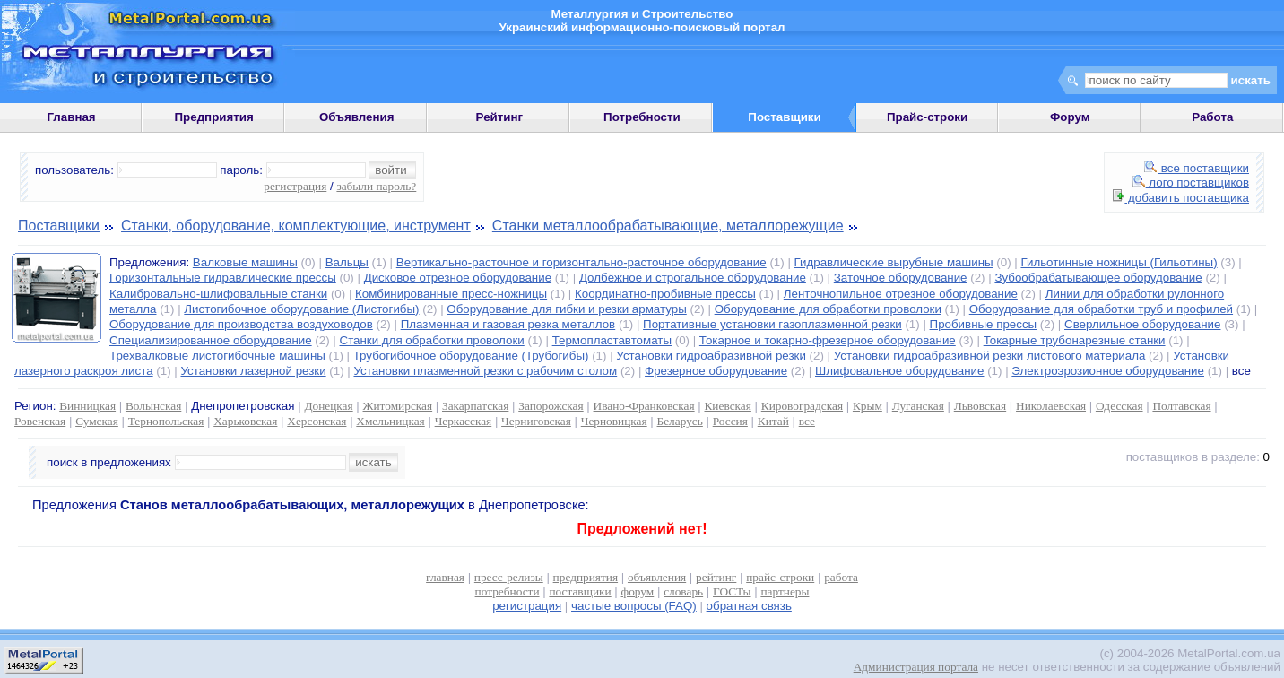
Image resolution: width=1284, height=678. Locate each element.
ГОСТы (731, 591)
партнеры (784, 591)
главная (445, 577)
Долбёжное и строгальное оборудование (692, 277)
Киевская (727, 406)
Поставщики (59, 225)
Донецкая (328, 406)
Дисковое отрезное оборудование (457, 277)
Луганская (918, 406)
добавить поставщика (1181, 197)
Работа (1212, 117)
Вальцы (347, 262)
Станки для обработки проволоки (432, 340)
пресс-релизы (508, 577)
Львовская (980, 406)
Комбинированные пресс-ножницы (451, 293)
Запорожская (550, 406)
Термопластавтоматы (612, 340)
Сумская (96, 421)
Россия (730, 421)
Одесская (1119, 406)
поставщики (580, 591)
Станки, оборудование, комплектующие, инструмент (296, 225)
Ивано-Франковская (644, 406)
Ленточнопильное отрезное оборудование (901, 293)
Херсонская (316, 421)
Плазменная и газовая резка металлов (508, 324)
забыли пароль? (376, 186)
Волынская (153, 406)
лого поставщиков (1190, 182)
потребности (507, 591)
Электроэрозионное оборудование (1107, 371)
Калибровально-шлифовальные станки (218, 293)
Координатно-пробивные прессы (665, 293)
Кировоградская (802, 406)
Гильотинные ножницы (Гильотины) (1118, 262)
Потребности (642, 117)
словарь (683, 591)
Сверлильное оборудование (1142, 324)
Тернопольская (166, 421)
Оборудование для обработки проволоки (828, 309)
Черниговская (536, 421)
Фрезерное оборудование (716, 371)
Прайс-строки (927, 117)
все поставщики (1196, 168)
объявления (657, 577)
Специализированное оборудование (210, 340)
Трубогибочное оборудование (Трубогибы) (471, 355)
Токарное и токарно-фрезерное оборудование (827, 340)
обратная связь (749, 606)
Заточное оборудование (900, 277)
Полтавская (1181, 406)
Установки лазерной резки (252, 371)
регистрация (295, 186)
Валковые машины (245, 262)
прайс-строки (780, 577)
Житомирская (398, 406)
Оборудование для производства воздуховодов (241, 324)
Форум (1070, 117)
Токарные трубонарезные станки (1075, 340)
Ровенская (39, 421)
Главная (71, 117)
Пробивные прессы (983, 324)
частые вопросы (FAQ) (634, 606)
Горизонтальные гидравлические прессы (222, 277)
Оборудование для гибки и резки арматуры (566, 309)
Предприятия (214, 117)
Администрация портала (916, 667)
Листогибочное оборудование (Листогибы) (301, 309)
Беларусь (680, 421)
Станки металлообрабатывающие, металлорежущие (668, 225)
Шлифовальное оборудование (899, 371)
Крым (867, 406)
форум (638, 591)
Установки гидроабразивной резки (711, 355)
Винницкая (87, 406)
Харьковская (245, 421)
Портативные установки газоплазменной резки (772, 324)
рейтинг (716, 577)
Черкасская (463, 421)
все (807, 421)
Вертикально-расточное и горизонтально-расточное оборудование (581, 262)
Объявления (357, 117)
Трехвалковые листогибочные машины (217, 355)
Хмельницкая (390, 421)
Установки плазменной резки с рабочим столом (485, 371)
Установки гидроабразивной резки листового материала (990, 355)
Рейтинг (500, 117)
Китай (773, 421)
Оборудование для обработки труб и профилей (1101, 309)
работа (841, 577)
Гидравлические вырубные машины (893, 262)
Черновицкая (614, 421)
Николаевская (1051, 406)
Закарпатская (475, 406)
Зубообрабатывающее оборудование (1098, 277)
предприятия (585, 577)
